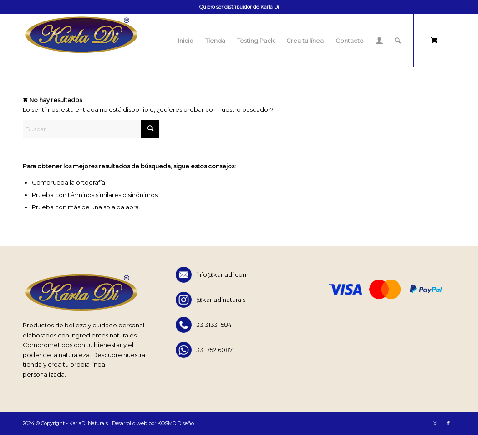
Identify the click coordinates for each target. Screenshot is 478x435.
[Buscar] (398, 40)
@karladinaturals (210, 300)
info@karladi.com (212, 275)
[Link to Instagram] (435, 423)
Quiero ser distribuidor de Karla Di (239, 7)
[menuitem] (185, 40)
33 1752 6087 (204, 350)
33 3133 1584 (204, 325)
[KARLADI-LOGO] (81, 40)
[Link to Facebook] (448, 423)
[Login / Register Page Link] (379, 40)
